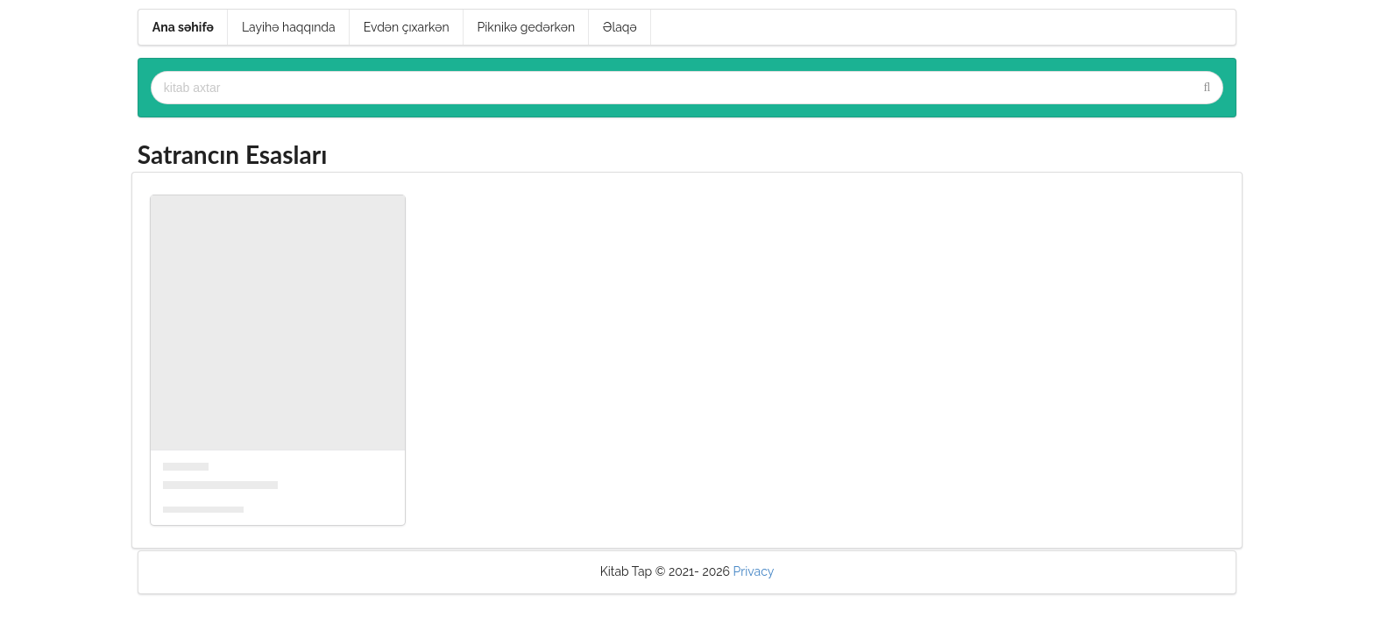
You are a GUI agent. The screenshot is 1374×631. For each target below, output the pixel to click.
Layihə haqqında (289, 27)
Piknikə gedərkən (527, 27)
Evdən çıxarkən (407, 27)
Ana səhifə (183, 27)
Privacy (754, 571)
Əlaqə (620, 27)
